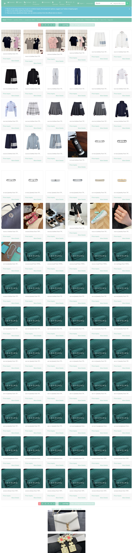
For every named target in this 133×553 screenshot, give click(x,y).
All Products (36, 3)
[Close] (129, 9)
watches (79, 20)
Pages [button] (80, 3)
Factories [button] (46, 2)
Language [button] (89, 3)
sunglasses (29, 20)
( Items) (70, 3)
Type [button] (18, 2)
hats (103, 20)
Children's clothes (91, 20)
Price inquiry (7, 59)
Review (61, 3)
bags (110, 20)
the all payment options (48, 9)
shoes (40, 20)
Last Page (65, 25)
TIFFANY (9, 20)
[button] (15, 61)
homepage (29, 11)
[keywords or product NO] (119, 3)
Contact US (27, 3)
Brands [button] (11, 2)
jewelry (18, 20)
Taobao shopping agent (70, 9)
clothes (48, 20)
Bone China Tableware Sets (63, 20)
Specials (55, 3)
